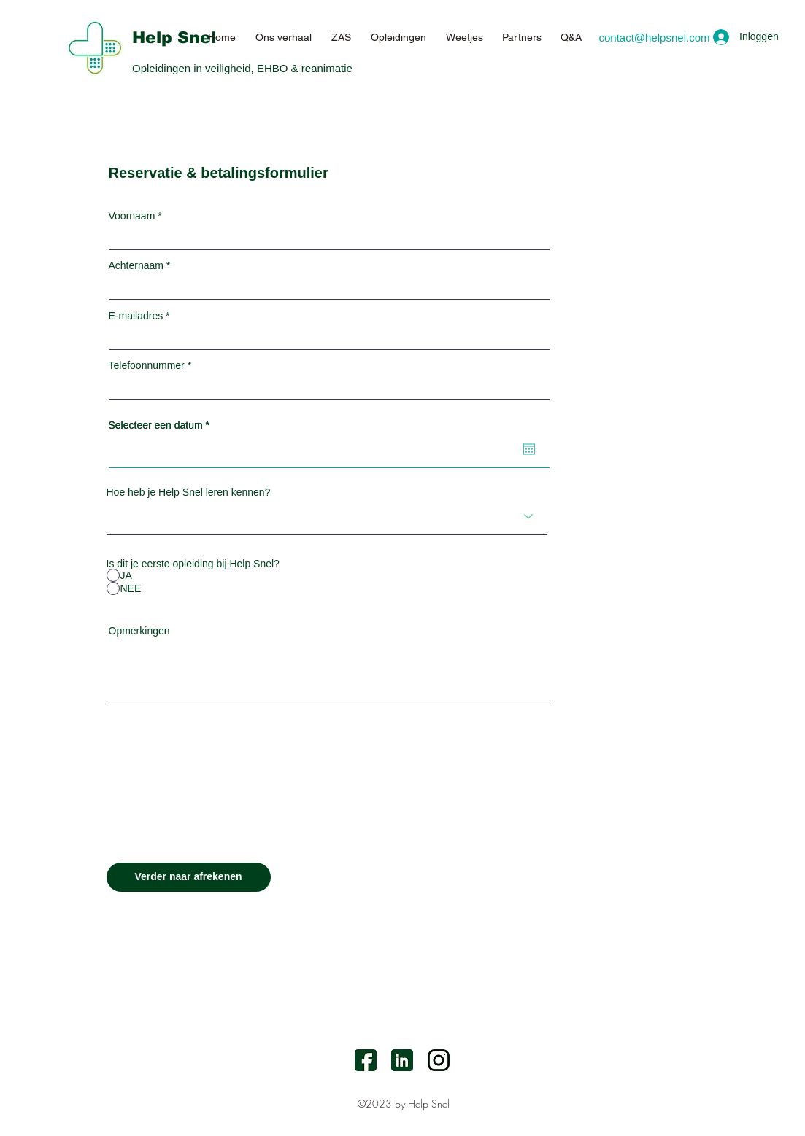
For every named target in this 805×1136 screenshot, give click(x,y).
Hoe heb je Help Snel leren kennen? (189, 492)
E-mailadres (136, 316)
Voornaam (132, 216)
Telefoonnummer (147, 365)
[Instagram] (439, 1060)
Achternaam (136, 265)
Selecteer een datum (162, 425)
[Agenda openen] (529, 449)
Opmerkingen (139, 631)
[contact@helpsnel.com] (654, 37)
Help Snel (174, 37)
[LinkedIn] (402, 1060)
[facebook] (366, 1060)
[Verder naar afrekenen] (189, 877)
